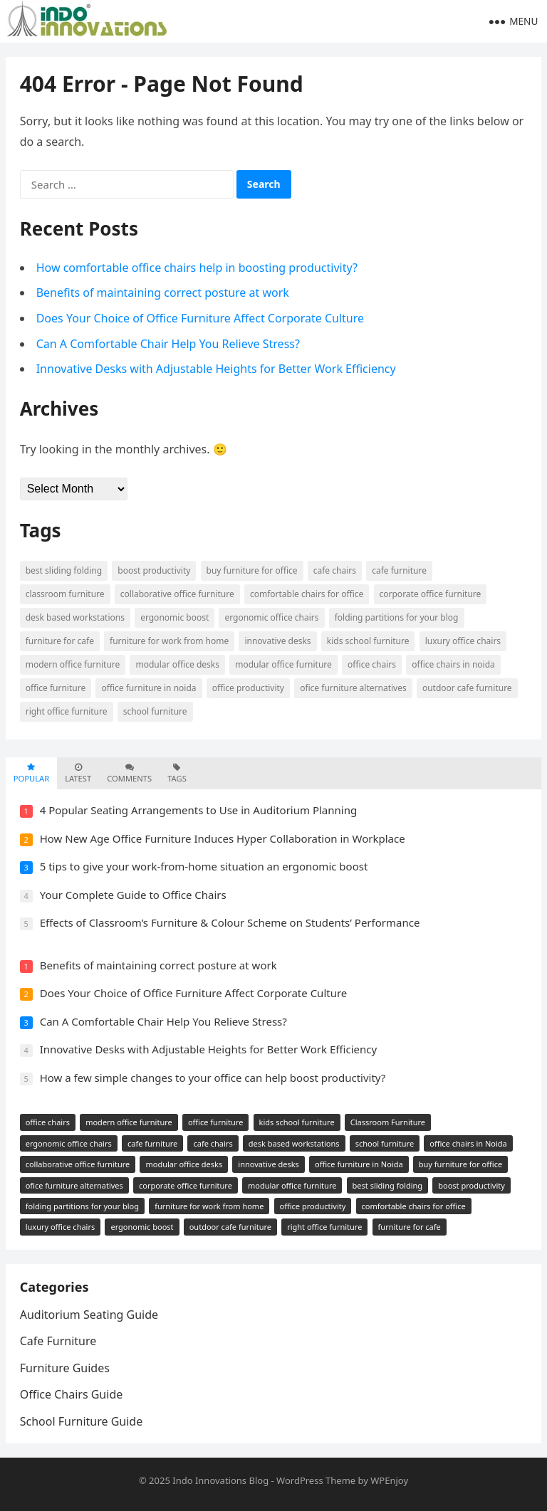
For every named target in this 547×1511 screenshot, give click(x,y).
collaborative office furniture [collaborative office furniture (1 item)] (177, 594)
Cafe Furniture (58, 1341)
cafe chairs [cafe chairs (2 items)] (334, 570)
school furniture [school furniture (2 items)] (155, 711)
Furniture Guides (65, 1368)
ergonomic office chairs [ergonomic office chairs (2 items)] (271, 617)
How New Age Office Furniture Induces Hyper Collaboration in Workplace (222, 838)
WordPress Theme (315, 1480)
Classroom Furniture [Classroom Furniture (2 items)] (65, 594)
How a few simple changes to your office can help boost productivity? (213, 1077)
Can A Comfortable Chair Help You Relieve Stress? (168, 344)
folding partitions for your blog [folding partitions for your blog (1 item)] (397, 617)
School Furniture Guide (81, 1421)
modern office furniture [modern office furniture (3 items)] (73, 664)
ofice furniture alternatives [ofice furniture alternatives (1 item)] (353, 688)
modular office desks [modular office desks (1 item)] (177, 664)
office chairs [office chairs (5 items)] (372, 664)
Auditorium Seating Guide (89, 1314)
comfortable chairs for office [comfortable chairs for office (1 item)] (306, 594)
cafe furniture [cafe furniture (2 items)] (399, 570)
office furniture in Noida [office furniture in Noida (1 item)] (148, 688)
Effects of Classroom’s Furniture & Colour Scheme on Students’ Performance (230, 922)
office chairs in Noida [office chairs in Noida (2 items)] (453, 664)
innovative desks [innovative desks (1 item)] (277, 641)
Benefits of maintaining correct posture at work (162, 292)
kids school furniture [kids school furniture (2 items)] (368, 641)
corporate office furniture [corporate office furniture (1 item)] (430, 594)
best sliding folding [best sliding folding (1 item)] (64, 570)
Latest (78, 773)
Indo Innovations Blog (220, 1480)
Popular (31, 773)
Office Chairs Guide (71, 1394)
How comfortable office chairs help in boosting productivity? (197, 267)
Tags (177, 773)
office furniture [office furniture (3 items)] (56, 688)
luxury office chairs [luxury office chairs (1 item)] (463, 641)
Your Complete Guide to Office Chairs (133, 895)
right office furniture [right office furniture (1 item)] (67, 711)
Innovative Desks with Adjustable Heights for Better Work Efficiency (216, 369)
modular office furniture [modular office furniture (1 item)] (283, 664)
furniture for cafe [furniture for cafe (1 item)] (60, 641)
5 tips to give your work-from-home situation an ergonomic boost (204, 866)
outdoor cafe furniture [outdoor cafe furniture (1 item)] (467, 688)
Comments (129, 773)
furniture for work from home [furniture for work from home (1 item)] (169, 641)
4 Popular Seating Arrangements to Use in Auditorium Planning (199, 810)
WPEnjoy (389, 1480)
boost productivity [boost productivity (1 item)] (154, 570)
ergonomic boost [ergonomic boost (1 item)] (174, 617)
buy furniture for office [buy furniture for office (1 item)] (252, 570)
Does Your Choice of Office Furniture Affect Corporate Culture (200, 318)
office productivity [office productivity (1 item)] (248, 688)
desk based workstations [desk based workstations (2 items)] (75, 617)
